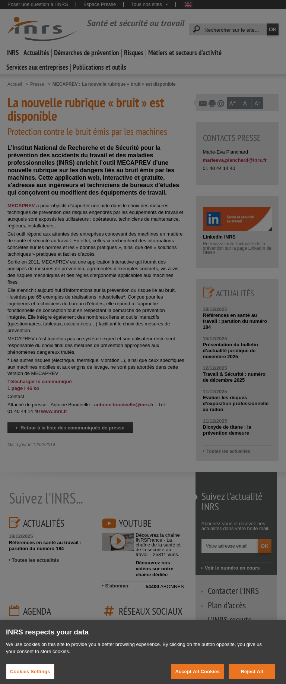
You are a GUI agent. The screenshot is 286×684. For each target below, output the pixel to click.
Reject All (252, 675)
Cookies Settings (30, 675)
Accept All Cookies (197, 675)
